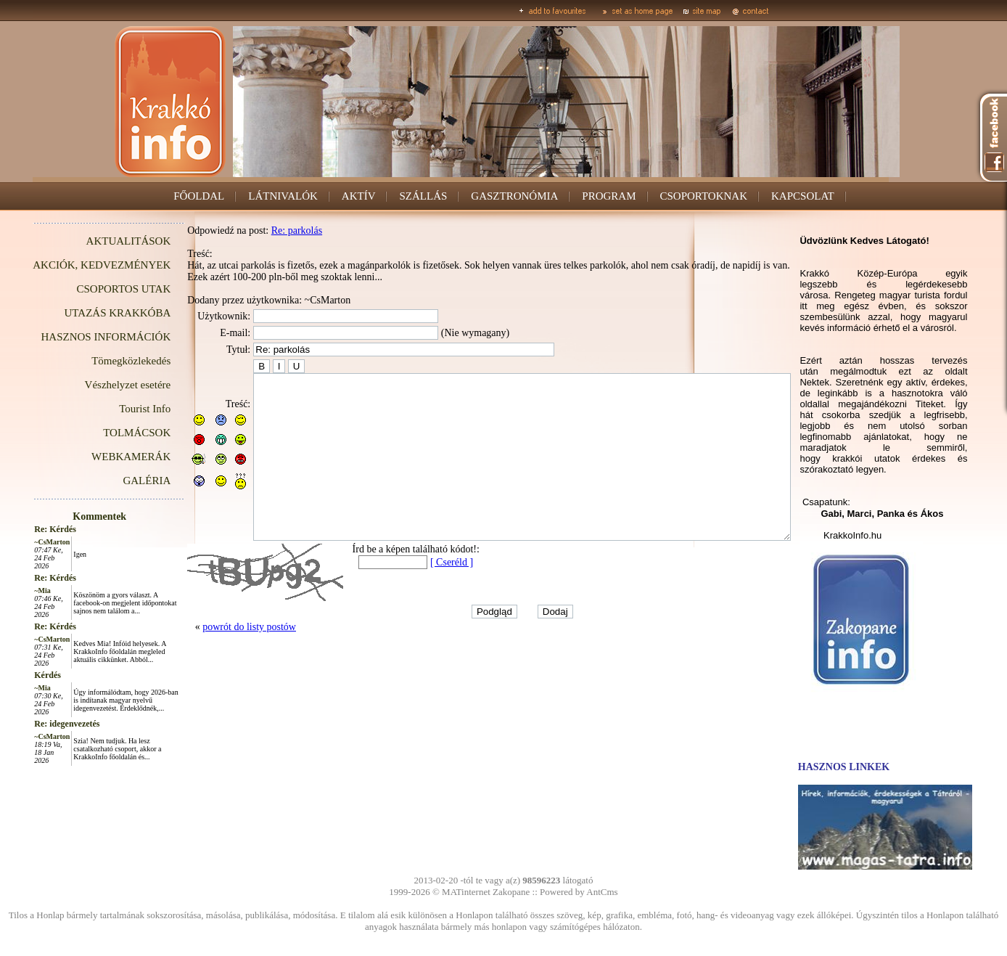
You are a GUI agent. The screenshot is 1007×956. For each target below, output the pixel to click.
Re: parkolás (264, 230)
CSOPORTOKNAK (704, 196)
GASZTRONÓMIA (514, 196)
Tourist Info (112, 408)
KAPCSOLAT (802, 196)
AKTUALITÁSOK (96, 241)
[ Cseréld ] (419, 594)
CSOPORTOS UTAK (91, 289)
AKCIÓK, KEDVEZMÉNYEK (69, 265)
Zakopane (511, 891)
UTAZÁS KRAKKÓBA (85, 313)
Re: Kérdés (22, 529)
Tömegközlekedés (98, 361)
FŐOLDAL (198, 196)
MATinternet (466, 891)
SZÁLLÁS (423, 196)
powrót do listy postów (216, 659)
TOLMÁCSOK (104, 432)
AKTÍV (359, 196)
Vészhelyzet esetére (95, 385)
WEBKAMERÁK (98, 456)
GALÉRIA (114, 480)
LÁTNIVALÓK (283, 196)
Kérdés (14, 675)
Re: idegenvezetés (34, 724)
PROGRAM (609, 196)
